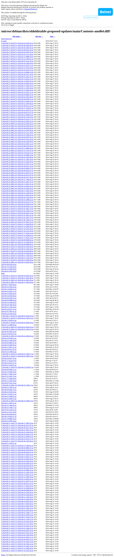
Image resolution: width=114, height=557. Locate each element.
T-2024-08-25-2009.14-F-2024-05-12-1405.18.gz (17, 159)
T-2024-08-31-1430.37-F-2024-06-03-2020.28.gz (17, 450)
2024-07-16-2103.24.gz (8, 267)
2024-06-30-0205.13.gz (8, 390)
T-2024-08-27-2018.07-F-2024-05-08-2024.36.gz (17, 50)
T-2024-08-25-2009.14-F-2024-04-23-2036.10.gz (17, 124)
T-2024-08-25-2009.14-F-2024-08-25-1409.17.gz (17, 385)
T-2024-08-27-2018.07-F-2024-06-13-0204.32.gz (17, 101)
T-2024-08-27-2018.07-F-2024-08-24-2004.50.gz (17, 323)
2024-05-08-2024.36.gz (8, 264)
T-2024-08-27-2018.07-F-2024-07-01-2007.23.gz (17, 209)
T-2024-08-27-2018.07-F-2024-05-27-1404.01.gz (17, 108)
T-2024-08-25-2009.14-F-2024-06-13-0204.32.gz (17, 195)
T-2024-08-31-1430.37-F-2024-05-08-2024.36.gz (17, 468)
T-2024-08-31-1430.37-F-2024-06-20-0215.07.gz (17, 425)
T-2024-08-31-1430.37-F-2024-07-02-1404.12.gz (17, 544)
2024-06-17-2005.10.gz (8, 374)
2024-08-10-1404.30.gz (8, 302)
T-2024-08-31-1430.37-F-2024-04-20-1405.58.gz (17, 535)
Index (3, 273)
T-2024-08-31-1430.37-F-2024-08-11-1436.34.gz (17, 497)
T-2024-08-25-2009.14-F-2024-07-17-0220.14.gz (17, 238)
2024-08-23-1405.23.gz (8, 387)
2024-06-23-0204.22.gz (8, 338)
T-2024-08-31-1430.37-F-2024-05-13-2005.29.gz (17, 477)
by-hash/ (4, 41)
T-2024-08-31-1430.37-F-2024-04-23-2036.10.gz (17, 461)
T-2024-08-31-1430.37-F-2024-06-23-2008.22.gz (17, 437)
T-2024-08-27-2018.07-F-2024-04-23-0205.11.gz (17, 65)
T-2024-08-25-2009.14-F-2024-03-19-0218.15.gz (17, 153)
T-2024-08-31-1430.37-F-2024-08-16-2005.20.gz (17, 501)
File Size (38, 36)
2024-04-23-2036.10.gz (8, 287)
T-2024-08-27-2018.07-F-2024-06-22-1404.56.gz (17, 103)
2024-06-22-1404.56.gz (8, 340)
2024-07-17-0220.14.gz (8, 361)
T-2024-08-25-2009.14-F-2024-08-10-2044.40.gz (17, 253)
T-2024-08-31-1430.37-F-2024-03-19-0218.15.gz (17, 526)
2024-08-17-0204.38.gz (8, 285)
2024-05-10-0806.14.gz (8, 419)
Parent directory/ (6, 39)
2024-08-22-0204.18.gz (8, 392)
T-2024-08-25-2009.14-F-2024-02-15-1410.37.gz (17, 150)
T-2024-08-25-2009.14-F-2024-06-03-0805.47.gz (17, 168)
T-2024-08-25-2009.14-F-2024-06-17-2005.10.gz (17, 191)
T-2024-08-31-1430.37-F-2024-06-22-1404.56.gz (17, 432)
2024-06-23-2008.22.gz (8, 396)
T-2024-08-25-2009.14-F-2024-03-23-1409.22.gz (17, 135)
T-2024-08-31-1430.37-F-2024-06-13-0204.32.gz (17, 454)
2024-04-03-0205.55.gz (8, 298)
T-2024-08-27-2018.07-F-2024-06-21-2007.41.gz (17, 77)
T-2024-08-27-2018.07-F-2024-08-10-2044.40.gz (17, 251)
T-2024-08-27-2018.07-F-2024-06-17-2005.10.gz (17, 86)
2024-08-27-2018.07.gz (8, 365)
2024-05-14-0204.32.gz (8, 289)
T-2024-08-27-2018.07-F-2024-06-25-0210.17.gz (17, 119)
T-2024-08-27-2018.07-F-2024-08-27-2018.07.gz (17, 367)
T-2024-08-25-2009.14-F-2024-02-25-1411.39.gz (17, 133)
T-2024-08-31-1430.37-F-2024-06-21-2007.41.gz (17, 430)
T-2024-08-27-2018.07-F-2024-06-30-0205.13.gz (17, 206)
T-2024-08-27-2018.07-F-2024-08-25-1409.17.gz (17, 354)
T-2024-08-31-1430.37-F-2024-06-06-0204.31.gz (17, 452)
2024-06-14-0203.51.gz (8, 416)
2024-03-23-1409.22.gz (8, 352)
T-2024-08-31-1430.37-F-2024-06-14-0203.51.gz (17, 457)
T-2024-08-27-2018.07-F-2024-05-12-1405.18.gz (17, 88)
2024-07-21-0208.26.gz (8, 378)
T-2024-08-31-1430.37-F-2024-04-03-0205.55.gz (17, 530)
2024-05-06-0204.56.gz (8, 414)
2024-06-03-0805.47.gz (8, 343)
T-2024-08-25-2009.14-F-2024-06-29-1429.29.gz (17, 197)
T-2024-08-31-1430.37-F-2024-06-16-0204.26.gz (17, 459)
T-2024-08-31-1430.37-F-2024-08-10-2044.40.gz (17, 495)
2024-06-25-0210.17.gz (8, 363)
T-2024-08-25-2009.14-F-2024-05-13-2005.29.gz (17, 162)
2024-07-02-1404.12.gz (8, 410)
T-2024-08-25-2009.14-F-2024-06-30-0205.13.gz (17, 213)
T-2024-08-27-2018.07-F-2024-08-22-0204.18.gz (17, 316)
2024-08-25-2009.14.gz (8, 399)
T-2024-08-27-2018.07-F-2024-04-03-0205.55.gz (17, 52)
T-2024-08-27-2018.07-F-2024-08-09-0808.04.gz (17, 240)
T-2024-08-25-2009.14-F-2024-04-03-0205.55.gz (17, 137)
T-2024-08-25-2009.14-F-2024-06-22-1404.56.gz (17, 193)
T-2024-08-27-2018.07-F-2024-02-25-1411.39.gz (17, 54)
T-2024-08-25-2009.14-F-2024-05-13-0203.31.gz (17, 184)
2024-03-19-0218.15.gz (8, 334)
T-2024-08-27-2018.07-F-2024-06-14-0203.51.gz (17, 110)
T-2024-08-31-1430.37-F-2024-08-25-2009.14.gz (17, 515)
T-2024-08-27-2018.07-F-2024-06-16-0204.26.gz (17, 83)
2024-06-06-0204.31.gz (8, 369)
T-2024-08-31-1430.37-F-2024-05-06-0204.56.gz (17, 466)
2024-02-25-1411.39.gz (8, 412)
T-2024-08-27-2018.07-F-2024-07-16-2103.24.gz (17, 229)
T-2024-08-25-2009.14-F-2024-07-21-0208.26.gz (17, 242)
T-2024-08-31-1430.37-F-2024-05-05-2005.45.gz (17, 463)
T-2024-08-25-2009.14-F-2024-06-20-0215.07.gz (17, 175)
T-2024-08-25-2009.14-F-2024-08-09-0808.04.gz (17, 244)
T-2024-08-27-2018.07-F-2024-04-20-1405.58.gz (17, 63)
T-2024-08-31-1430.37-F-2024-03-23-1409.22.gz (17, 528)
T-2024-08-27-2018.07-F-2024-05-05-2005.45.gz (17, 48)
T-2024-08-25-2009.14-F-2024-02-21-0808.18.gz (17, 148)
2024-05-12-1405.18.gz (8, 381)
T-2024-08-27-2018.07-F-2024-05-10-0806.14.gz (17, 72)
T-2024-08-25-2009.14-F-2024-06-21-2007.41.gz (17, 182)
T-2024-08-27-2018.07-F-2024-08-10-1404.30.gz (17, 247)
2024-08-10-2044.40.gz (8, 296)
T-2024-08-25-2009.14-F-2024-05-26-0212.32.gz (17, 166)
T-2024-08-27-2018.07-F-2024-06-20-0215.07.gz (17, 112)
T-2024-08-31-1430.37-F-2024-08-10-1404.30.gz (17, 492)
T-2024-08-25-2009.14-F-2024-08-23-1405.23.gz (17, 329)
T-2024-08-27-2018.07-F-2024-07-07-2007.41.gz (17, 215)
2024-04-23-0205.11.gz (8, 291)
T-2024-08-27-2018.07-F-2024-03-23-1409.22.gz (17, 59)
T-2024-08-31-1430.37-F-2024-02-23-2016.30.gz (17, 521)
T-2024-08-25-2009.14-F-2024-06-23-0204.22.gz (17, 204)
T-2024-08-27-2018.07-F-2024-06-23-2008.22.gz (17, 115)
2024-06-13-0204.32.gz (8, 320)
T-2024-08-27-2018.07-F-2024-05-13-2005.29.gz (17, 90)
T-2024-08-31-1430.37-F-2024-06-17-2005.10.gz (17, 423)
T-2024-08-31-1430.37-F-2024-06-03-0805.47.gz (17, 448)
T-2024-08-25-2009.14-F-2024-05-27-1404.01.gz (17, 179)
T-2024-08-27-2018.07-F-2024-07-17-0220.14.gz (17, 233)
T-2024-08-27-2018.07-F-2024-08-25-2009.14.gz (17, 356)
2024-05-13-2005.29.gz (8, 372)
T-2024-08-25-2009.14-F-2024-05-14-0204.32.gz (17, 186)
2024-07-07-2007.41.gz (8, 311)
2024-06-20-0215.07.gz (8, 349)
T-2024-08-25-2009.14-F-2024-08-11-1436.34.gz (17, 258)
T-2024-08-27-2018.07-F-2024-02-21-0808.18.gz (17, 57)
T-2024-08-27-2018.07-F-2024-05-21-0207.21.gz (17, 92)
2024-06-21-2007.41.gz (8, 403)
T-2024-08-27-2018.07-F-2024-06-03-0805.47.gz (17, 95)
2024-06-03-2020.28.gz (8, 271)
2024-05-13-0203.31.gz (8, 394)
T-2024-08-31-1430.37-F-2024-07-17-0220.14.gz (17, 486)
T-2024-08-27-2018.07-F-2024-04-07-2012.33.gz (17, 61)
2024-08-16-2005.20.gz (8, 421)
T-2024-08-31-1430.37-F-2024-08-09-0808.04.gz (17, 490)
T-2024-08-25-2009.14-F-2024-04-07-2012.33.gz (17, 139)
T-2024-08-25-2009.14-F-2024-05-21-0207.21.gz (17, 164)
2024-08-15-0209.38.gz (8, 269)
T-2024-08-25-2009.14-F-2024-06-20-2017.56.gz (17, 177)
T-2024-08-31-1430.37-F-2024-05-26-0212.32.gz (17, 483)
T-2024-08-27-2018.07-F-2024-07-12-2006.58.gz (17, 224)
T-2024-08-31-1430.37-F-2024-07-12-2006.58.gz (17, 548)
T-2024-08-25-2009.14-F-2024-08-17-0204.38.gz (17, 282)
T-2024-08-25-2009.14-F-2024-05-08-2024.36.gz (17, 146)
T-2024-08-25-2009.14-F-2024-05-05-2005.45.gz (17, 126)
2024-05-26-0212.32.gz (8, 309)
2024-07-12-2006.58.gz (8, 325)
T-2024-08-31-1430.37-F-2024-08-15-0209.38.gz (17, 499)
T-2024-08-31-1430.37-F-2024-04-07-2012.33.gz (17, 533)
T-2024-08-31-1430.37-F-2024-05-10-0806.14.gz (17, 470)
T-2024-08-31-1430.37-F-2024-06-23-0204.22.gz (17, 434)
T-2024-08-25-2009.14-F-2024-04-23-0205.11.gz (17, 144)
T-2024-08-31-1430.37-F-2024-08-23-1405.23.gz (17, 508)
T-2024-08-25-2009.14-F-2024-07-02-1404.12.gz (17, 220)
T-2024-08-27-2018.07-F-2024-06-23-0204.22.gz (17, 121)
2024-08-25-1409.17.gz (8, 407)
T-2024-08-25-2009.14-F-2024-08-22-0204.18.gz (17, 327)
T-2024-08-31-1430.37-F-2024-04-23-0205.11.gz (17, 537)
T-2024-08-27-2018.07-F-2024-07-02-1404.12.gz (17, 211)
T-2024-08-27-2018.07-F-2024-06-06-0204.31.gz (17, 99)
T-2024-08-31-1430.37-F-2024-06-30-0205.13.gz (17, 539)
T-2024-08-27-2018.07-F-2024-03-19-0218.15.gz (17, 70)
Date (51, 36)
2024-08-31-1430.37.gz (8, 443)
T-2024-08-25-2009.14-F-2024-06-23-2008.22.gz (17, 200)
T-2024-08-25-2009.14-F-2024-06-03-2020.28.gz (17, 157)
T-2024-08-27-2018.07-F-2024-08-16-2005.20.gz (17, 276)
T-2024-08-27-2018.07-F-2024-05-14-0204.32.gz (17, 81)
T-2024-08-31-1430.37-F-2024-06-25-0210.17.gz (17, 439)
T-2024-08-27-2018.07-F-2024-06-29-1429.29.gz (17, 117)
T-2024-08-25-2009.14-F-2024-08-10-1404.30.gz (17, 249)
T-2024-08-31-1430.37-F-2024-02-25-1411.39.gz (17, 524)
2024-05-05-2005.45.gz (8, 331)
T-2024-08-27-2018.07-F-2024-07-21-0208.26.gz (17, 235)
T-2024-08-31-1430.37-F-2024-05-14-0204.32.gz (17, 479)
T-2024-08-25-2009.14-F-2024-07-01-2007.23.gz (17, 217)
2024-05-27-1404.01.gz (8, 405)
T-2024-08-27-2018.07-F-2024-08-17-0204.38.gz (17, 278)
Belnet (3, 555)
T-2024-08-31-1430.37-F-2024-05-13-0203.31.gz (17, 475)
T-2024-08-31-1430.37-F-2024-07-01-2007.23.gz (17, 542)
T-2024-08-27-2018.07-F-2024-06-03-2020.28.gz (17, 97)
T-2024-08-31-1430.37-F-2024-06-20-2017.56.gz (17, 428)
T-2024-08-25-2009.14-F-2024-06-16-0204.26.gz (17, 188)
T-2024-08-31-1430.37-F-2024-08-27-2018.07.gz (17, 517)
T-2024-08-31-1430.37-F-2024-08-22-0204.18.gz (17, 506)
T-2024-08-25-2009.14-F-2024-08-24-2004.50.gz (17, 336)
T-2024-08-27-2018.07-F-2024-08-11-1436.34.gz (17, 255)
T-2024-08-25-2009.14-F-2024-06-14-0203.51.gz (17, 173)
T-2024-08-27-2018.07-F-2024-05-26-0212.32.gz (17, 106)
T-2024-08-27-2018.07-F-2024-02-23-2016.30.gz (17, 68)
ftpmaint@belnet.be (30, 9)
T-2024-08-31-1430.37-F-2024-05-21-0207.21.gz (17, 481)
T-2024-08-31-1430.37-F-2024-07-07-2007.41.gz (17, 546)
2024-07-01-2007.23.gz (8, 376)
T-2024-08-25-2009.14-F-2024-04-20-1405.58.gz (17, 141)
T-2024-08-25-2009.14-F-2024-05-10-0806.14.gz (17, 155)
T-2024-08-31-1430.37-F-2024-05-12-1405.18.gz (17, 472)
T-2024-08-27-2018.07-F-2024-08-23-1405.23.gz (17, 318)
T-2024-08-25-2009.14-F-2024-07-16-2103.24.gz (17, 231)
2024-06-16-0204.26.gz (8, 293)
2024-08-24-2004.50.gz (8, 345)
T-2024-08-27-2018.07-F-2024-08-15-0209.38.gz (17, 260)
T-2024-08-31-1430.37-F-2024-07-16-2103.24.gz (17, 551)
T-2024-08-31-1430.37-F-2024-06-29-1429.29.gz (17, 441)
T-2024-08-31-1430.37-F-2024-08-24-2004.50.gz (17, 510)
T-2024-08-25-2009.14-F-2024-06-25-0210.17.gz (17, 202)
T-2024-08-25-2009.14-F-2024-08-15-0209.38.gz (17, 262)
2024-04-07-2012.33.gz (8, 383)
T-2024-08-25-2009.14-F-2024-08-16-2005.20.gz (17, 280)
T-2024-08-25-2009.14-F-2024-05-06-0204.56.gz (17, 128)
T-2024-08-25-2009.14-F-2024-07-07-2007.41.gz (17, 222)
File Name (16, 36)
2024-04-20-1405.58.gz (8, 305)
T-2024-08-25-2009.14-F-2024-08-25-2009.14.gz (17, 401)
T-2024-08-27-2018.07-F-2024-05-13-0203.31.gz (17, 79)
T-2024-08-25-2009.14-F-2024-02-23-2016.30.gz (17, 130)
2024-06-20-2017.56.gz (8, 358)
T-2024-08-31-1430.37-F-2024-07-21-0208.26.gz (17, 488)
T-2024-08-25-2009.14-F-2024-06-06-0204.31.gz (17, 171)
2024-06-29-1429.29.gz (8, 314)
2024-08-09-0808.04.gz (8, 300)
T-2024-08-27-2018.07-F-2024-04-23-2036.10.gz (17, 43)
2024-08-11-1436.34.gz (8, 307)
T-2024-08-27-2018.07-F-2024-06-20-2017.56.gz (17, 74)
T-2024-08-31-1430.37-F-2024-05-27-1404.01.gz (17, 445)
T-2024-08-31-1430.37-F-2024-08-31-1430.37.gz (17, 519)
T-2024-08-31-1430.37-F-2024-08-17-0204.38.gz (17, 504)
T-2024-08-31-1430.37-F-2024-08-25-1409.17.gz (17, 513)
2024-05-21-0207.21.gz (8, 347)
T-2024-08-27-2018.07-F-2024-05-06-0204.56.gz (17, 45)
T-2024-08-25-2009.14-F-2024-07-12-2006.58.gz (17, 226)
